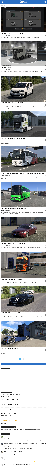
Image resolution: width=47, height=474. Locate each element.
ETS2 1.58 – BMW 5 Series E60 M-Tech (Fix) (14, 244)
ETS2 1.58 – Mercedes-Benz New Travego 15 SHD (17, 209)
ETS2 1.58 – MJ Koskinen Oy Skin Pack (13, 138)
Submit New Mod (23, 364)
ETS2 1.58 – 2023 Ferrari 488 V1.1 (11, 313)
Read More (4, 423)
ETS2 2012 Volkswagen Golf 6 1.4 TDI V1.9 (11, 409)
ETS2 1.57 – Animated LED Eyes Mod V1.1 (15, 451)
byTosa (2, 35)
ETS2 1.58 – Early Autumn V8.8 (8, 413)
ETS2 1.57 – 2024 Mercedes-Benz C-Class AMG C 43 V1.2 (21, 464)
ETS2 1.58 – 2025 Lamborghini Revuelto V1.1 (11, 394)
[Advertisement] (23, 380)
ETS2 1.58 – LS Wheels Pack (9, 348)
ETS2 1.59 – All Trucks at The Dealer (12, 34)
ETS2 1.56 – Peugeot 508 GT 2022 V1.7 (10, 399)
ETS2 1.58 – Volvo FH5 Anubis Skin (12, 279)
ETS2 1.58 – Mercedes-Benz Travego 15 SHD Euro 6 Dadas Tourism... (23, 173)
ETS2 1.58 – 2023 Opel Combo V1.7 (12, 103)
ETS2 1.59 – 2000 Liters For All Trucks (13, 68)
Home (2, 5)
